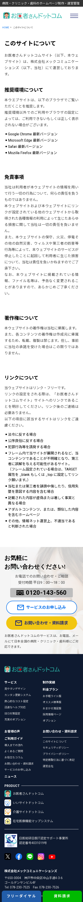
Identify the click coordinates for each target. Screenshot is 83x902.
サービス (10, 682)
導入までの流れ (13, 745)
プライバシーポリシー (56, 753)
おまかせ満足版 (52, 708)
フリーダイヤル (21, 896)
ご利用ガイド (13, 738)
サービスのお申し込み (41, 607)
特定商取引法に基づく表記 (59, 760)
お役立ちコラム (13, 757)
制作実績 (49, 682)
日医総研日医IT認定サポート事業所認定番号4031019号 (36, 840)
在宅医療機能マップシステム (28, 821)
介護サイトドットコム (24, 812)
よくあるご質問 (13, 751)
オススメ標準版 (52, 702)
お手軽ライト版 (52, 696)
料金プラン (50, 689)
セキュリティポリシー (56, 747)
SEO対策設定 (12, 713)
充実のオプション (15, 719)
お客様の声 (12, 731)
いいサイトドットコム (24, 802)
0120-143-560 (41, 592)
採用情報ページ (52, 714)
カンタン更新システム (17, 695)
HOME (5, 27)
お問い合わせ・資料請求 (41, 623)
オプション (49, 720)
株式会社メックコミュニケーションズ (30, 871)
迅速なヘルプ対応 (15, 707)
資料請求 (62, 896)
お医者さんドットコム (24, 793)
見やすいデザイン (15, 688)
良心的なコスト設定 (16, 701)
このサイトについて (55, 741)
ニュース (10, 776)
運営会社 (48, 766)
